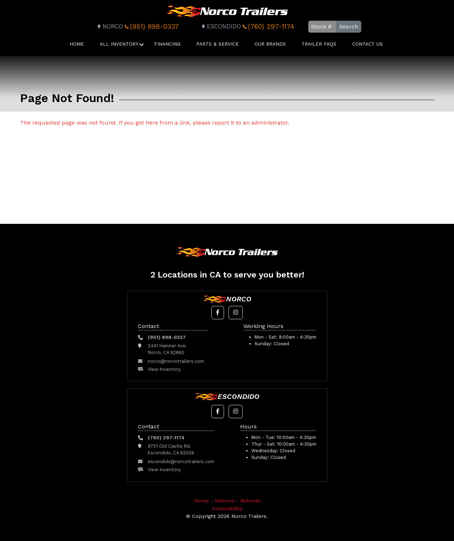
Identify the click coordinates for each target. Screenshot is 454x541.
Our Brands (270, 44)
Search (348, 26)
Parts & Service (217, 44)
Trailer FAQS (319, 44)
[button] (217, 312)
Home (77, 44)
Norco (109, 26)
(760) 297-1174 (267, 26)
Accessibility (227, 508)
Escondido (220, 26)
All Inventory (119, 44)
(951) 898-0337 (151, 26)
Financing (167, 44)
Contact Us (367, 44)
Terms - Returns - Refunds (227, 500)
